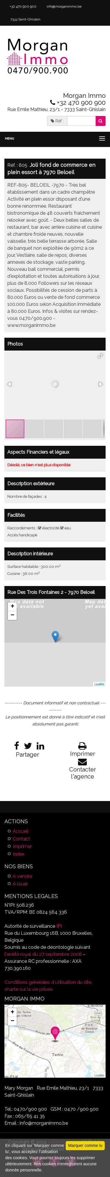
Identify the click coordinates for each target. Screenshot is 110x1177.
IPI (59, 926)
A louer (20, 884)
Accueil (20, 831)
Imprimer (22, 846)
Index (18, 854)
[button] (100, 355)
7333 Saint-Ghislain (24, 19)
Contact (21, 839)
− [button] (12, 615)
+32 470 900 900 (22, 6)
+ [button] (12, 606)
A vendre (22, 876)
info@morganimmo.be (64, 6)
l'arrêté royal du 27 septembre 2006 (43, 954)
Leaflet (99, 684)
